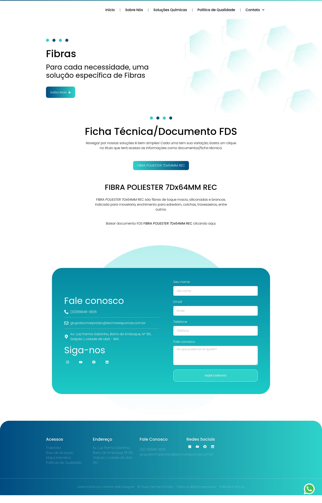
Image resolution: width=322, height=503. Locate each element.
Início (110, 10)
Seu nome (181, 283)
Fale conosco (184, 343)
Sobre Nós (134, 10)
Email (177, 303)
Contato (255, 10)
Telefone (180, 323)
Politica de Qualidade (216, 10)
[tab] (161, 167)
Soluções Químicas (170, 10)
